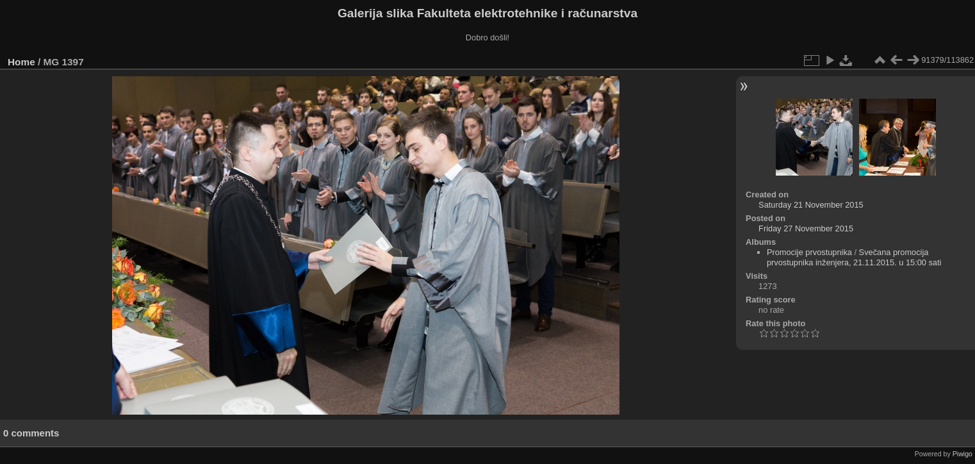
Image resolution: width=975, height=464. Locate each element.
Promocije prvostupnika (809, 252)
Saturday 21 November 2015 (811, 205)
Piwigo (962, 454)
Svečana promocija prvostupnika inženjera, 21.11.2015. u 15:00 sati (854, 257)
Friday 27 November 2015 (805, 228)
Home (21, 61)
